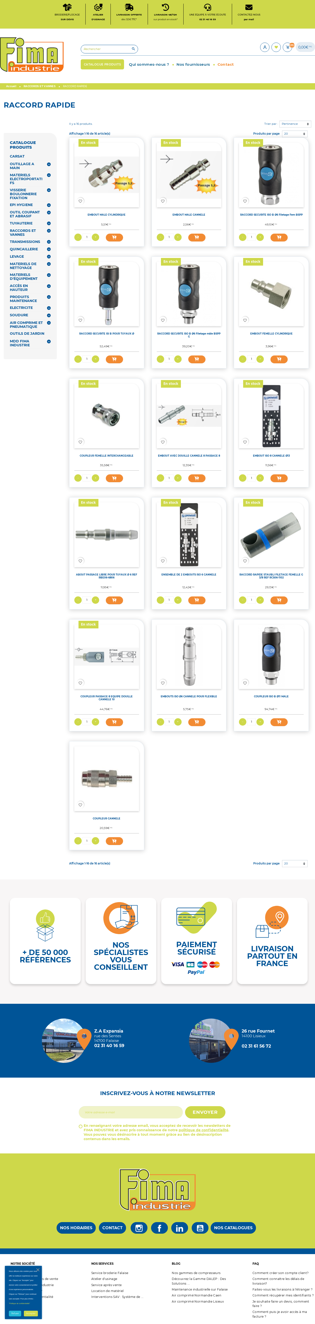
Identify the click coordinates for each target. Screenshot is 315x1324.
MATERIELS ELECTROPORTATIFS (26, 179)
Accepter (30, 1313)
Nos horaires (76, 1228)
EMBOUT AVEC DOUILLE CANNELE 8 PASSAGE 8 (189, 455)
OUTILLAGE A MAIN (22, 166)
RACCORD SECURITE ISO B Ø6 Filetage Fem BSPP (271, 214)
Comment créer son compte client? (280, 1273)
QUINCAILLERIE (24, 249)
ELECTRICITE (21, 308)
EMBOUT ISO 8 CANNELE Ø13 (271, 455)
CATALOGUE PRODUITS (23, 145)
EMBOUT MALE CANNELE (189, 214)
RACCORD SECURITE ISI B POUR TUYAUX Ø (106, 333)
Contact (112, 1228)
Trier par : (271, 124)
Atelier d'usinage (104, 1279)
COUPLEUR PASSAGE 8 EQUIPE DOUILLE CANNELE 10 (106, 698)
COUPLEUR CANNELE (106, 818)
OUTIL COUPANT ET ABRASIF (25, 214)
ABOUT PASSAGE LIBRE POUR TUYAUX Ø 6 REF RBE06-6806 (106, 576)
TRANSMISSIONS (25, 242)
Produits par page (266, 133)
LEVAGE (17, 256)
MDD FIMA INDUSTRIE (20, 343)
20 (286, 133)
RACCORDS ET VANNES (23, 233)
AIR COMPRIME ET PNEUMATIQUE (26, 325)
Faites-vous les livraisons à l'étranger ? (282, 1289)
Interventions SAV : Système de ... (117, 1297)
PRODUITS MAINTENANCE (23, 299)
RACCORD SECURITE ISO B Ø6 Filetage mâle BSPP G (188, 335)
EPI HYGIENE (21, 205)
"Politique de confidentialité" (19, 1303)
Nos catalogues (233, 1228)
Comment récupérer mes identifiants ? (283, 1295)
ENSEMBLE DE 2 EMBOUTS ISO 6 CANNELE (188, 574)
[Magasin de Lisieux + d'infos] (212, 1041)
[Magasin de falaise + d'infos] (65, 1041)
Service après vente (106, 1285)
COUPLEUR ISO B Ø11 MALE (271, 696)
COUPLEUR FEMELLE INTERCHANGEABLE (106, 455)
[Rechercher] (109, 49)
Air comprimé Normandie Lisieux (198, 1301)
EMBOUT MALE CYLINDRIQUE (107, 214)
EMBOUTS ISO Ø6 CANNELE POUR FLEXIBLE (189, 696)
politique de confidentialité (203, 1130)
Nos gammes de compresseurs (196, 1273)
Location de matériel (107, 1291)
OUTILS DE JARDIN (27, 333)
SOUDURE (19, 315)
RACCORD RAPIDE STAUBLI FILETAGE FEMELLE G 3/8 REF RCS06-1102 (271, 576)
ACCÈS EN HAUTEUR (19, 288)
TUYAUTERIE (21, 223)
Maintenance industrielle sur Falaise (200, 1289)
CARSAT (17, 156)
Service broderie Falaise (109, 1273)
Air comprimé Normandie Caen (196, 1295)
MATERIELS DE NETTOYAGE (23, 266)
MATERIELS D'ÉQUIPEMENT (24, 277)
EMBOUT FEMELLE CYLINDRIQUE (271, 333)
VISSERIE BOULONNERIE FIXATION (23, 194)
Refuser (15, 1313)
